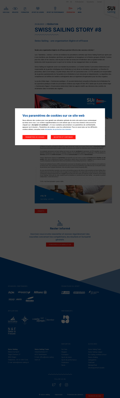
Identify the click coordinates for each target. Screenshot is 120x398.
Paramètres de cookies (34, 137)
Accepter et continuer (63, 137)
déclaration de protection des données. (58, 129)
